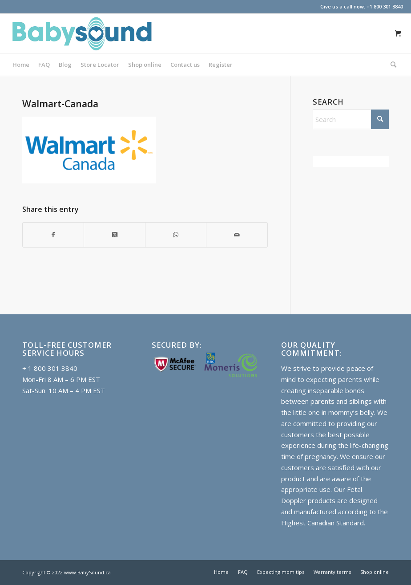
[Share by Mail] (236, 235)
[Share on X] (114, 235)
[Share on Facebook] (53, 235)
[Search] (391, 64)
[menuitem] (21, 64)
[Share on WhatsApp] (175, 235)
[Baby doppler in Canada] (81, 33)
